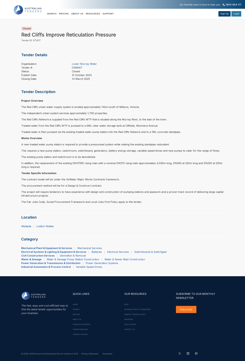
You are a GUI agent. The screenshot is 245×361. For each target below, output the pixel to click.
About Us (85, 13)
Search (52, 13)
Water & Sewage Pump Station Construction (73, 259)
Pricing (68, 13)
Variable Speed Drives (89, 266)
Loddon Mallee (45, 226)
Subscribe (187, 310)
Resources (105, 13)
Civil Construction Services (38, 255)
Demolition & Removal (73, 255)
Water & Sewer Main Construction (125, 259)
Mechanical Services (89, 248)
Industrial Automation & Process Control (46, 266)
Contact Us (130, 329)
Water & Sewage (31, 259)
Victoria (26, 226)
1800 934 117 (233, 4)
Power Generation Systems (102, 263)
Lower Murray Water (84, 63)
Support (125, 13)
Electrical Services (118, 251)
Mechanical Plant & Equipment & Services (46, 248)
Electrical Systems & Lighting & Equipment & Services (53, 251)
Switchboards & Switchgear (150, 251)
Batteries (97, 251)
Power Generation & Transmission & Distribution (50, 263)
